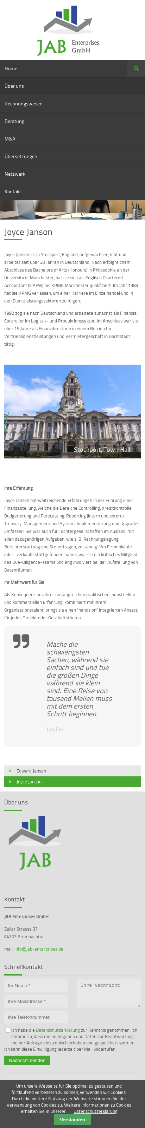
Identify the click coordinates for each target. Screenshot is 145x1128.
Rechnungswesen (24, 103)
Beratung (14, 121)
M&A (10, 138)
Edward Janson (31, 771)
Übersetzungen (21, 156)
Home (11, 68)
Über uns (14, 86)
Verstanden (72, 1119)
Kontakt (13, 191)
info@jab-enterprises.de (38, 949)
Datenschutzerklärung (58, 1030)
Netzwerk (15, 173)
